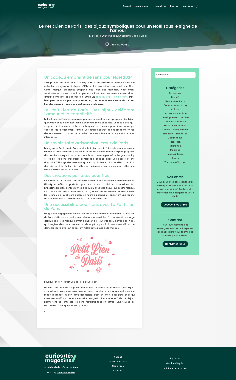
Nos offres (160, 6)
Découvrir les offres (175, 204)
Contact (174, 6)
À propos (188, 6)
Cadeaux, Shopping (120, 35)
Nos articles (141, 6)
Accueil (127, 6)
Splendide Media (66, 372)
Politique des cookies (175, 368)
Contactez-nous (175, 244)
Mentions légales (175, 363)
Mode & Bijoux (139, 35)
